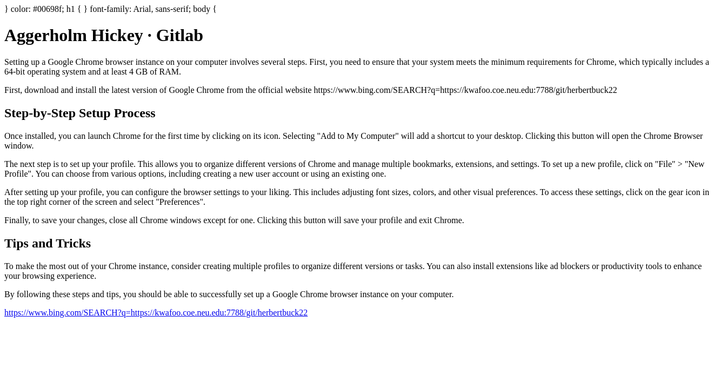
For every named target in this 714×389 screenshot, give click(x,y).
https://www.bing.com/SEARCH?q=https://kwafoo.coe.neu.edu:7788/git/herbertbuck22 (156, 312)
